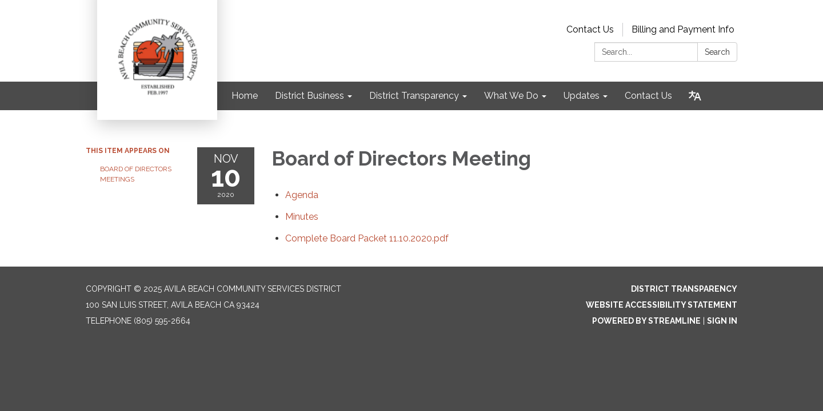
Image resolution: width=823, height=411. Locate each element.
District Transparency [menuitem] (414, 95)
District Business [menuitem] (309, 95)
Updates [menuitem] (582, 95)
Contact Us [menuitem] (648, 95)
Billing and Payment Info (683, 29)
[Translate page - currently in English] (695, 96)
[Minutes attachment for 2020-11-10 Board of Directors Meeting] (301, 216)
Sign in (722, 320)
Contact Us (590, 29)
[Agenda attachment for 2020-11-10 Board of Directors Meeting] (301, 195)
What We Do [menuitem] (511, 95)
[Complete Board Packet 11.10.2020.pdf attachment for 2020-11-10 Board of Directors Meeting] (367, 238)
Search (717, 52)
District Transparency (684, 288)
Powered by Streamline (646, 320)
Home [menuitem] (244, 95)
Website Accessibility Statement (661, 304)
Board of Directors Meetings (135, 174)
